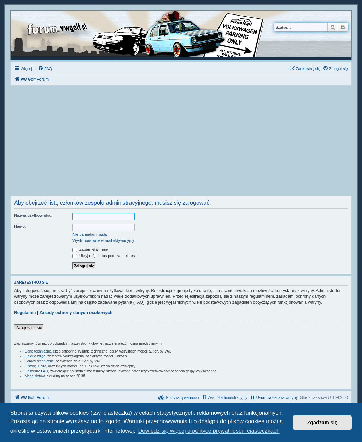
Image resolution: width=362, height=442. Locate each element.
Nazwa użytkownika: (33, 215)
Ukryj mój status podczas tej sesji (104, 256)
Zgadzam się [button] (322, 422)
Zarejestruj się (29, 327)
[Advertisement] (181, 142)
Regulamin (25, 312)
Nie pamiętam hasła (89, 234)
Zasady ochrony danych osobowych (75, 312)
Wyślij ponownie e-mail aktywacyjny (103, 240)
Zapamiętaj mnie (90, 249)
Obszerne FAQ (36, 371)
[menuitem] (45, 68)
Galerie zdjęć (35, 356)
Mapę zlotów (35, 376)
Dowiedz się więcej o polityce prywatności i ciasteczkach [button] (208, 431)
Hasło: (20, 226)
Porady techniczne (39, 361)
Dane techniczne (38, 351)
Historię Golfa (35, 366)
